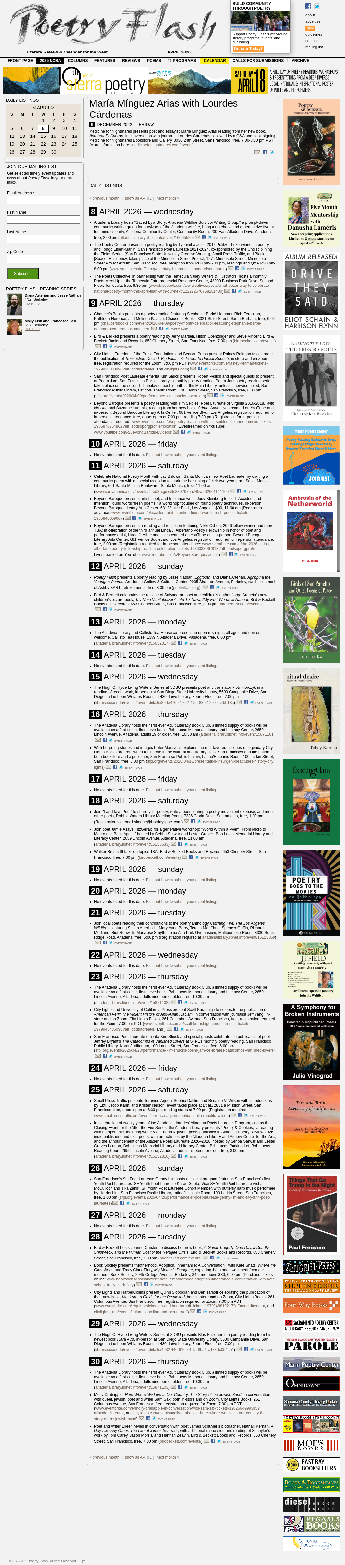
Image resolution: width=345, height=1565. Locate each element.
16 (53, 136)
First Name (16, 212)
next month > (168, 198)
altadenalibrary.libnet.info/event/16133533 (131, 844)
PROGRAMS (182, 60)
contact (311, 41)
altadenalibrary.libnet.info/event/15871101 (237, 734)
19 (11, 144)
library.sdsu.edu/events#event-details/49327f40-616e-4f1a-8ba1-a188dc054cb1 (164, 1349)
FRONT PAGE (20, 60)
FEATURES (104, 60)
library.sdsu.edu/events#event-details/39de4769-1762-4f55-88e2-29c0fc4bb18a (164, 702)
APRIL (43, 107)
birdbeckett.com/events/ (180, 1441)
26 (11, 152)
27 (22, 152)
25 (74, 144)
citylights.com (176, 369)
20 (22, 144)
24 (64, 144)
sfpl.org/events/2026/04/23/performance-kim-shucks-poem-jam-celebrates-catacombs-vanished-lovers (184, 1050)
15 (43, 136)
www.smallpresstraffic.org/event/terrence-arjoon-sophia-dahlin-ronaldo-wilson (161, 1115)
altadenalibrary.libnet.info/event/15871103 (131, 1387)
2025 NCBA (50, 60)
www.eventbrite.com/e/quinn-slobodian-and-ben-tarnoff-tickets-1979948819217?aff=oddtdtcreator (180, 1306)
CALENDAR (215, 60)
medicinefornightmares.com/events (161, 145)
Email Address (21, 193)
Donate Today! (248, 48)
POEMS (154, 60)
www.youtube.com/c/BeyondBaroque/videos (132, 432)
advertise (313, 21)
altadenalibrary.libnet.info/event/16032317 (131, 643)
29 (43, 152)
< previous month (104, 198)
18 (74, 136)
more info (32, 303)
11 (74, 128)
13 (22, 136)
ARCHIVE (300, 60)
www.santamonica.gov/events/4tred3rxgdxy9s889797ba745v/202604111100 (162, 491)
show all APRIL (138, 198)
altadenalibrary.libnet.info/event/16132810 (131, 1156)
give (310, 28)
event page (223, 238)
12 (11, 136)
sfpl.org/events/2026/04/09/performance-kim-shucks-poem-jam (150, 396)
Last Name (16, 232)
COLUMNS (78, 60)
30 (53, 152)
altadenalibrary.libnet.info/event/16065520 (156, 237)
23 (53, 144)
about (310, 15)
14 (32, 136)
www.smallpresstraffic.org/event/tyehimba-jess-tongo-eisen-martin (168, 269)
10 (64, 128)
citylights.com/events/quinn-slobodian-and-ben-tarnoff (141, 1312)
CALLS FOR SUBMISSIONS (258, 60)
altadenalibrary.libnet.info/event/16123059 (238, 937)
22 (43, 144)
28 (32, 152)
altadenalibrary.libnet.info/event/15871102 (131, 1002)
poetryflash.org (186, 587)
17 (64, 136)
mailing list (314, 47)
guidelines (313, 34)
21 (32, 144)
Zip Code (15, 252)
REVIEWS (131, 60)
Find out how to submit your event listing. (181, 455)
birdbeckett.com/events (254, 341)
